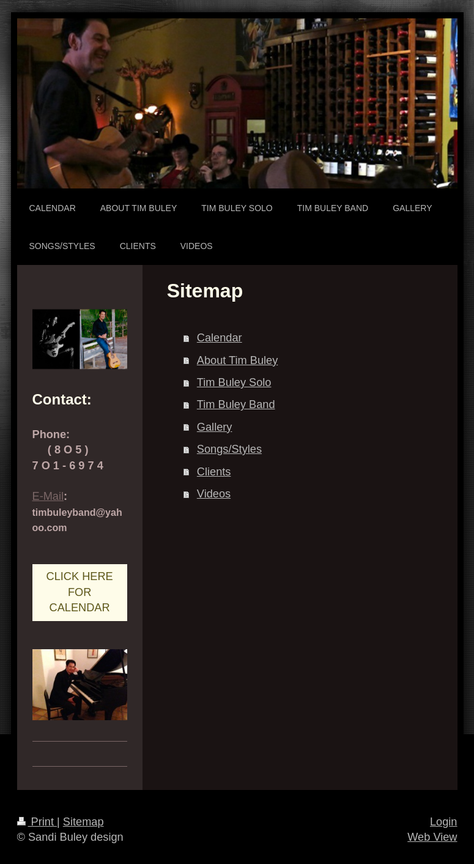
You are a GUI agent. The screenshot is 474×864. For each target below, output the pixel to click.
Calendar (219, 338)
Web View (432, 837)
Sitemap (83, 822)
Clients (214, 472)
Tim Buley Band (236, 404)
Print (37, 822)
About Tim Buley (237, 360)
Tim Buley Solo (234, 382)
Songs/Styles (229, 449)
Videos (214, 494)
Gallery (214, 427)
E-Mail (48, 496)
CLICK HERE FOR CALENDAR (79, 592)
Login (443, 822)
